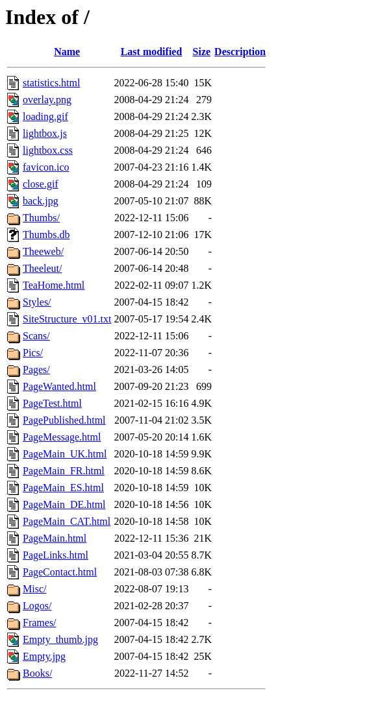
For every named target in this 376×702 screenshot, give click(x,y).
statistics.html (51, 82)
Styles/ (37, 302)
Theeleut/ (42, 268)
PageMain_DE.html (64, 504)
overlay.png (47, 99)
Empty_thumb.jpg (60, 639)
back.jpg (40, 200)
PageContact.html (60, 571)
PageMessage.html (62, 436)
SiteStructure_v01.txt (67, 318)
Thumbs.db (46, 234)
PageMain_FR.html (64, 470)
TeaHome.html (53, 285)
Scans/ (36, 335)
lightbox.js (45, 133)
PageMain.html (54, 538)
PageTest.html (52, 403)
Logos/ (37, 605)
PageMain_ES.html (63, 487)
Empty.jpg (44, 656)
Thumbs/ (41, 217)
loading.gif (45, 116)
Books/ (37, 673)
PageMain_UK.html (65, 453)
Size (202, 51)
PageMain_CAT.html (66, 521)
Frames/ (39, 622)
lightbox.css (48, 150)
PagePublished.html (64, 420)
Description (240, 51)
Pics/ (33, 352)
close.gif (40, 183)
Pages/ (36, 369)
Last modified (151, 51)
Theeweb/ (43, 251)
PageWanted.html (59, 386)
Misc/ (34, 588)
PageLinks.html (55, 555)
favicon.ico (46, 167)
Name (67, 51)
